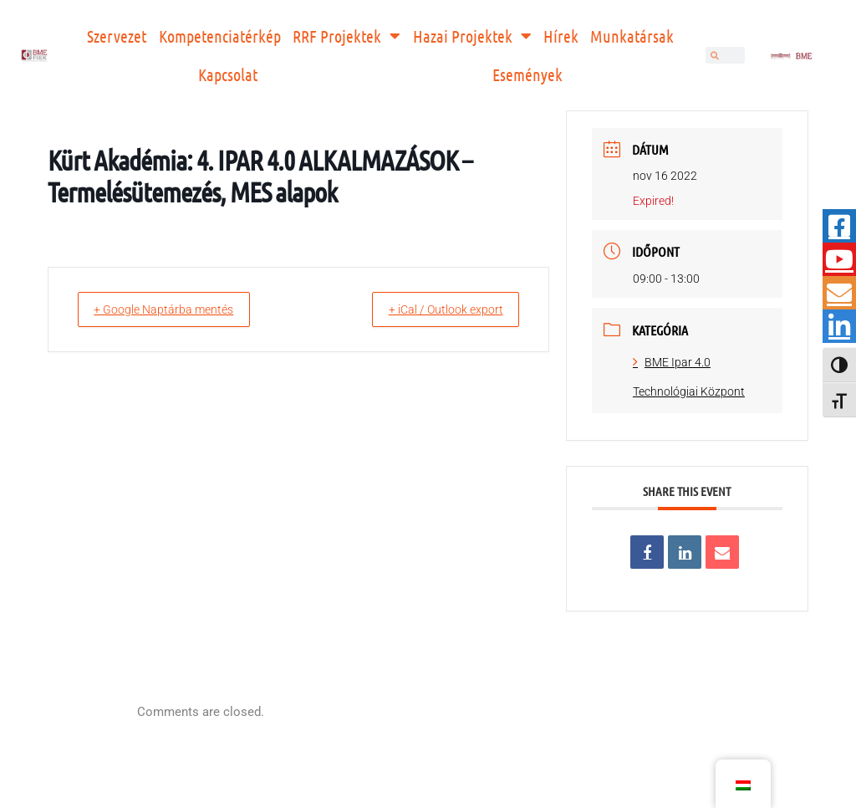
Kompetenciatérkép (220, 36)
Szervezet (116, 36)
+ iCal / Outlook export (434, 309)
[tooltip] (839, 226)
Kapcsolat (227, 74)
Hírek (560, 36)
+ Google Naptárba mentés (175, 309)
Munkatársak (632, 36)
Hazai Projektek (472, 36)
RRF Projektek (346, 36)
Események (527, 74)
